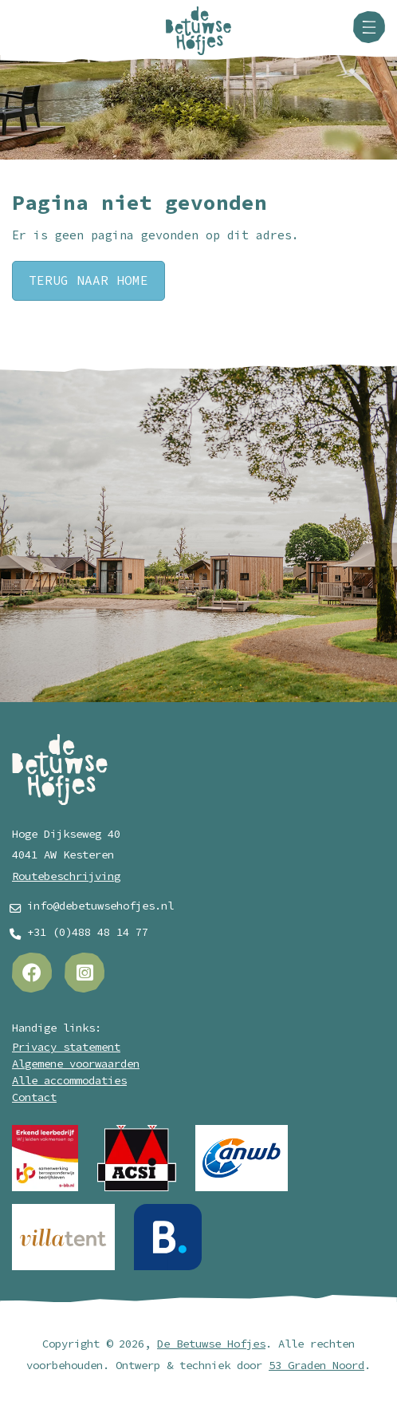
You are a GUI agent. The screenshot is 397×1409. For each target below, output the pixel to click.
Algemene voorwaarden (76, 1064)
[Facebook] (32, 973)
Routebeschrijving (66, 876)
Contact (34, 1097)
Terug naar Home (88, 280)
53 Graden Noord (316, 1365)
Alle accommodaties (69, 1080)
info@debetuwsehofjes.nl (100, 906)
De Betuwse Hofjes (211, 1344)
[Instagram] (84, 973)
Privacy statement (66, 1047)
